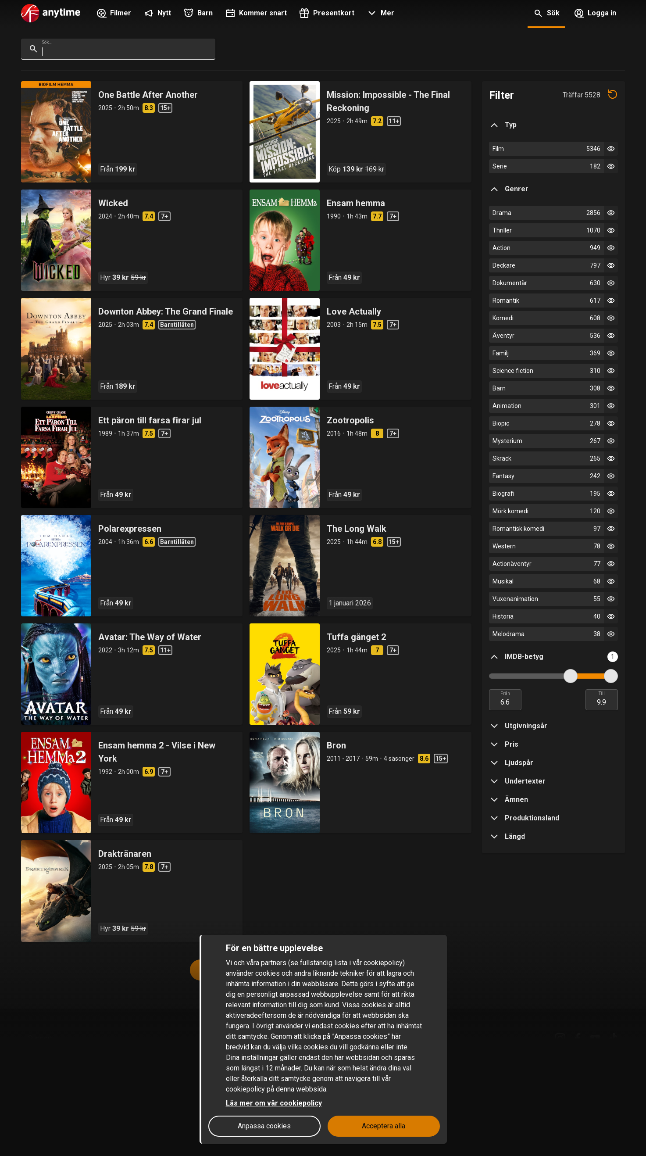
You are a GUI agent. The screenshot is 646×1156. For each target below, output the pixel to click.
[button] (379, 14)
